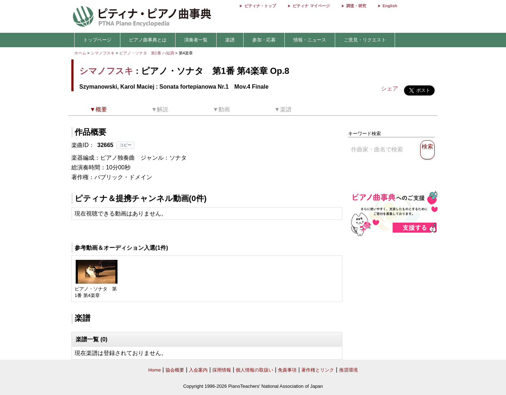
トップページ (97, 40)
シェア (389, 88)
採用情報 (221, 370)
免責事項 (287, 370)
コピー (126, 145)
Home (154, 370)
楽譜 (230, 40)
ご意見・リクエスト (365, 40)
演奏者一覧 (196, 40)
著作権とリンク (317, 370)
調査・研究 (356, 6)
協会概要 (174, 370)
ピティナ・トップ (260, 6)
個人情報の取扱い (254, 370)
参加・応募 (264, 40)
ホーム (80, 53)
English (390, 6)
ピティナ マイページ (311, 6)
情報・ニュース (309, 40)
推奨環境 (348, 370)
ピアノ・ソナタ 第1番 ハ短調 (146, 53)
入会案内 (198, 370)
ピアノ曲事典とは (148, 40)
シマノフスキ (103, 53)
